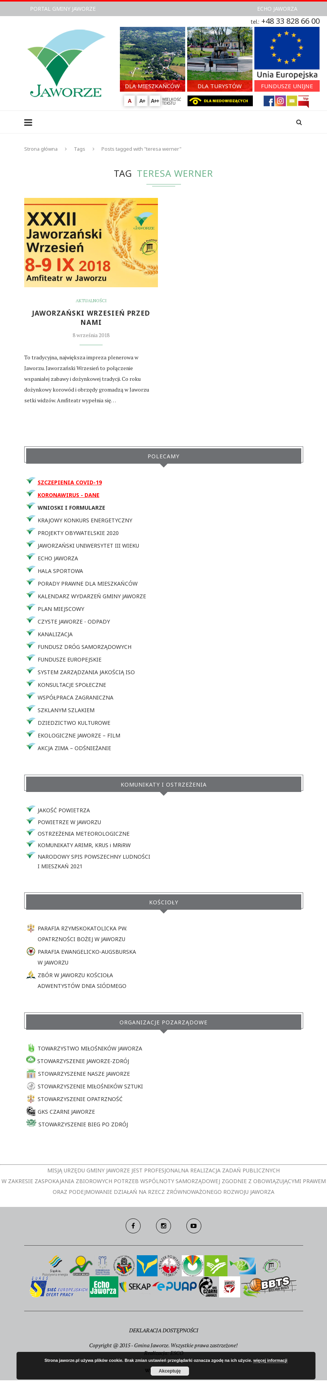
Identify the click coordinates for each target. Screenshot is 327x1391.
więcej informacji (270, 1360)
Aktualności (90, 300)
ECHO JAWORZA (277, 8)
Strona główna (41, 148)
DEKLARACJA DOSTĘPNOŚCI (163, 1330)
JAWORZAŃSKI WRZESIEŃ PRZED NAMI (91, 317)
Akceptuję (170, 1371)
